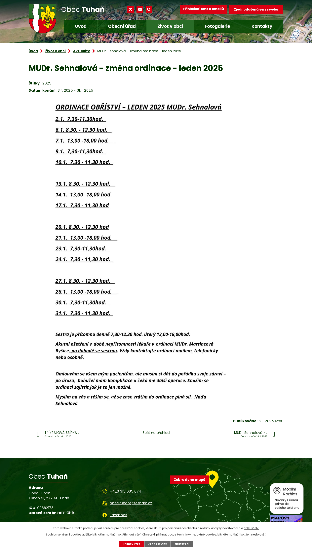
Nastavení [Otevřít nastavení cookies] (184, 544)
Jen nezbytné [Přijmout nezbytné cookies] (157, 544)
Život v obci (170, 26)
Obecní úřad (122, 26)
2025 (46, 83)
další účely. (251, 528)
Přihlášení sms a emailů (201, 9)
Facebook (118, 514)
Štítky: (35, 83)
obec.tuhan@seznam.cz (131, 503)
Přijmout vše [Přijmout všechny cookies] (129, 544)
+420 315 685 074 (125, 491)
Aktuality (81, 51)
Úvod (81, 26)
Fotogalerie (217, 26)
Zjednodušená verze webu (256, 9)
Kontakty (262, 26)
